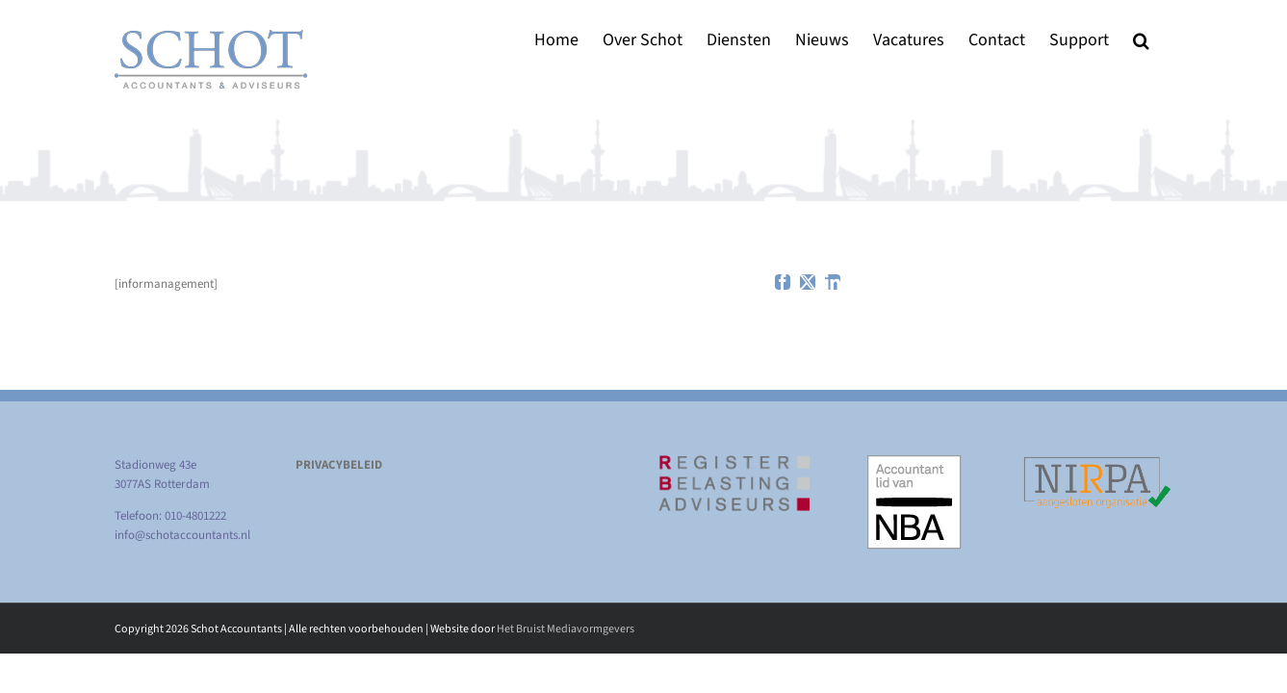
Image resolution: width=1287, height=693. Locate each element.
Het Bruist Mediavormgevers (565, 629)
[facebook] (782, 282)
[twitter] (807, 282)
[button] (1165, 40)
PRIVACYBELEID (339, 465)
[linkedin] (832, 282)
